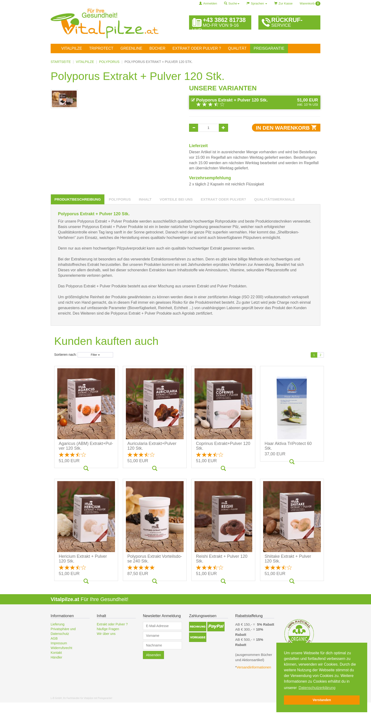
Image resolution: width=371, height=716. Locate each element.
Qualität (237, 48)
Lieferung (57, 638)
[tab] (78, 213)
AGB (54, 652)
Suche (231, 3)
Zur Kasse (283, 3)
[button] (197, 640)
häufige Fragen (108, 642)
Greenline (131, 48)
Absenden (153, 668)
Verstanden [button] (322, 700)
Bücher (157, 48)
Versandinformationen (254, 681)
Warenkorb (310, 3)
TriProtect (101, 48)
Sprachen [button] (257, 3)
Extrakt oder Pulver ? (196, 48)
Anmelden (208, 3)
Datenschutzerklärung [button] (317, 688)
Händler (56, 671)
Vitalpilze (71, 48)
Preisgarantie (269, 48)
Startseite (61, 62)
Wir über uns (106, 647)
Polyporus (109, 62)
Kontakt (56, 666)
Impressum (59, 657)
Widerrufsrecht (61, 661)
